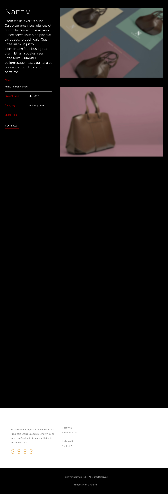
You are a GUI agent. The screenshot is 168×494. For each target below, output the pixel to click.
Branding (34, 105)
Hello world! (67, 441)
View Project (12, 126)
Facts (94, 484)
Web (42, 105)
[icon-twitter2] (20, 451)
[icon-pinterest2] (26, 451)
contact (77, 484)
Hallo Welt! (67, 428)
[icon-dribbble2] (32, 451)
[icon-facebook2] (14, 451)
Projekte (86, 484)
